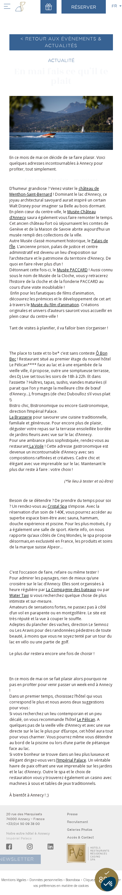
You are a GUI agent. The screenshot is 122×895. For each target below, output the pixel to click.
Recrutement (77, 822)
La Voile (36, 446)
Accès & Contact (80, 837)
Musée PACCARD (72, 270)
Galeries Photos (79, 829)
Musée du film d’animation (55, 304)
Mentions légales (13, 880)
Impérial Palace (19, 838)
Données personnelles (45, 880)
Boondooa (73, 880)
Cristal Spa (57, 506)
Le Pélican (86, 719)
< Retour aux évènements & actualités (61, 42)
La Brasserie (20, 417)
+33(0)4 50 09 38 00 (23, 824)
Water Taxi (19, 595)
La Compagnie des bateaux (71, 589)
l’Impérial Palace (71, 760)
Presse (72, 814)
